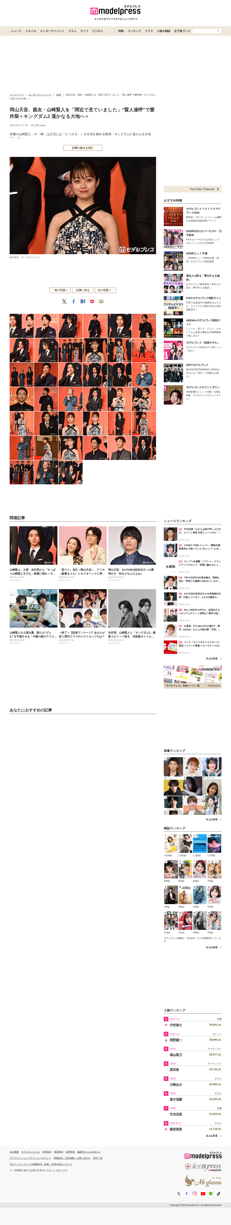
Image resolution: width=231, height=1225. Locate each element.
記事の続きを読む (83, 147)
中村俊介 (176, 1025)
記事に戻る (83, 290)
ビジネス (97, 30)
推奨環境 (58, 1152)
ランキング (134, 30)
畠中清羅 (176, 1099)
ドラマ (149, 30)
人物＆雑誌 (163, 30)
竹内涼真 (176, 1114)
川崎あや (176, 1084)
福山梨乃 (176, 1054)
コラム (72, 30)
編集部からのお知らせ (88, 1152)
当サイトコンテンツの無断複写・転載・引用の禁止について (41, 1164)
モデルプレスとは (30, 1152)
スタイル (30, 30)
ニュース (16, 30)
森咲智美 (176, 1129)
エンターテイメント (52, 30)
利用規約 (46, 1152)
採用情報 (70, 1152)
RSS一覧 (97, 1158)
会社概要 (14, 1152)
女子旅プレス (182, 30)
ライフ (84, 30)
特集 (121, 30)
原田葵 (174, 1069)
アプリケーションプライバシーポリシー (30, 1158)
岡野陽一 (176, 1040)
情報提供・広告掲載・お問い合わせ (72, 1158)
